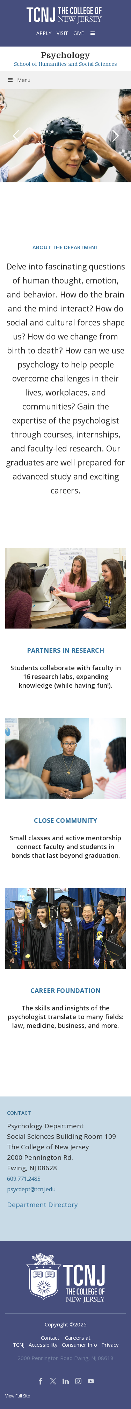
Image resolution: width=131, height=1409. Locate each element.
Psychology (65, 55)
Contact (50, 1337)
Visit (62, 33)
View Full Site (17, 1396)
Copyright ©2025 (66, 1324)
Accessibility (43, 1344)
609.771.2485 (24, 1179)
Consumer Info (79, 1344)
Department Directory (42, 1204)
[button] (92, 33)
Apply (43, 33)
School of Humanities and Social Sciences (65, 64)
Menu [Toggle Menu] (18, 79)
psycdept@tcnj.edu (31, 1189)
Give (78, 33)
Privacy (110, 1344)
